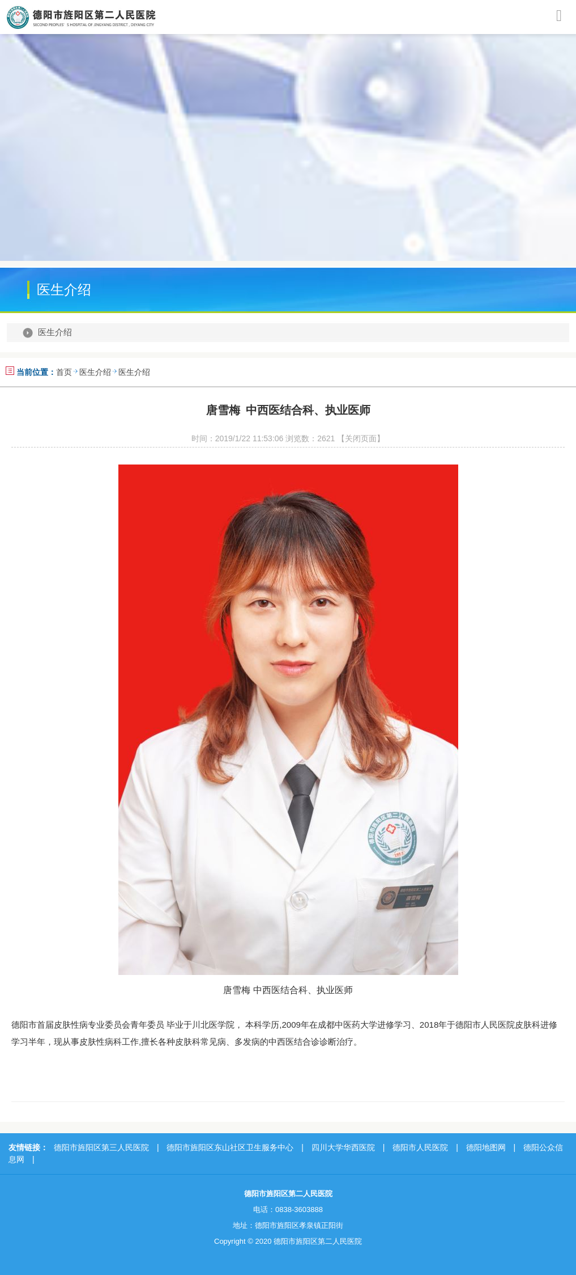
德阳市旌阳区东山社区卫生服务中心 (230, 1147)
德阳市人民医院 (420, 1147)
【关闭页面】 (361, 438)
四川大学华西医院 (343, 1147)
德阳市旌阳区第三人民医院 (101, 1147)
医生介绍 (55, 332)
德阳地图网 (486, 1147)
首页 (64, 372)
